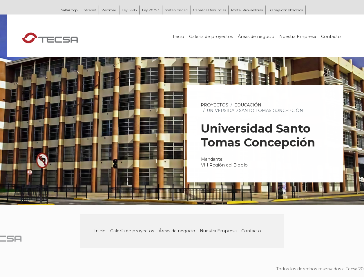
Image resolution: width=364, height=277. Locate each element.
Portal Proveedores (247, 10)
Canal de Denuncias (209, 10)
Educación (248, 105)
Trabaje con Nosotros (285, 10)
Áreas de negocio (256, 36)
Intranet (89, 10)
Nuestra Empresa (298, 36)
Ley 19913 (129, 10)
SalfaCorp (69, 10)
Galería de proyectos (211, 36)
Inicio (179, 36)
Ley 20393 (151, 10)
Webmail (109, 10)
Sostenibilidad (176, 10)
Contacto (331, 36)
